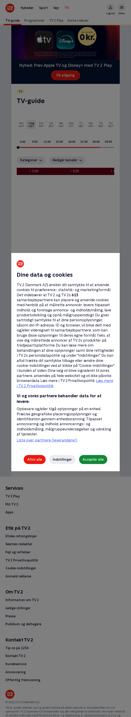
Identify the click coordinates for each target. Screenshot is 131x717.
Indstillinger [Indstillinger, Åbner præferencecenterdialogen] (62, 459)
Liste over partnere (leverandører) (47, 440)
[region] (65, 358)
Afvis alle (34, 459)
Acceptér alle (93, 459)
